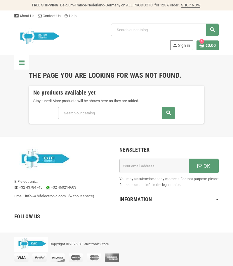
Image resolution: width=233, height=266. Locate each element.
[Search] (164, 30)
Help (70, 16)
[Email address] (154, 166)
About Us (24, 16)
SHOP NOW (190, 5)
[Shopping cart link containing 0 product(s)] (208, 45)
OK (203, 166)
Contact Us (49, 16)
